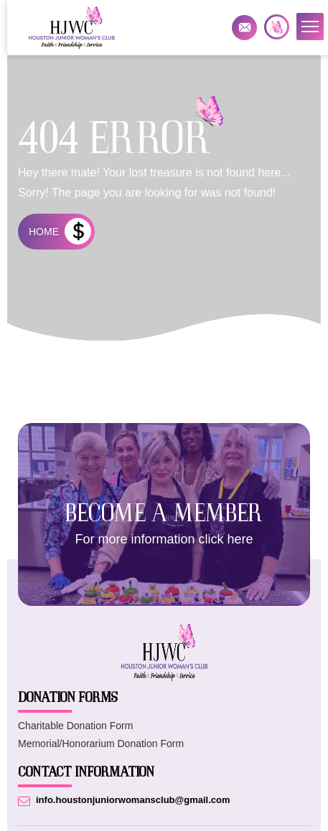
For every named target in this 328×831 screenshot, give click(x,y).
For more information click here (164, 539)
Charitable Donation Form (75, 725)
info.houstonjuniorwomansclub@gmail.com (244, 27)
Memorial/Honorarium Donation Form (101, 743)
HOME (44, 231)
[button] (310, 26)
